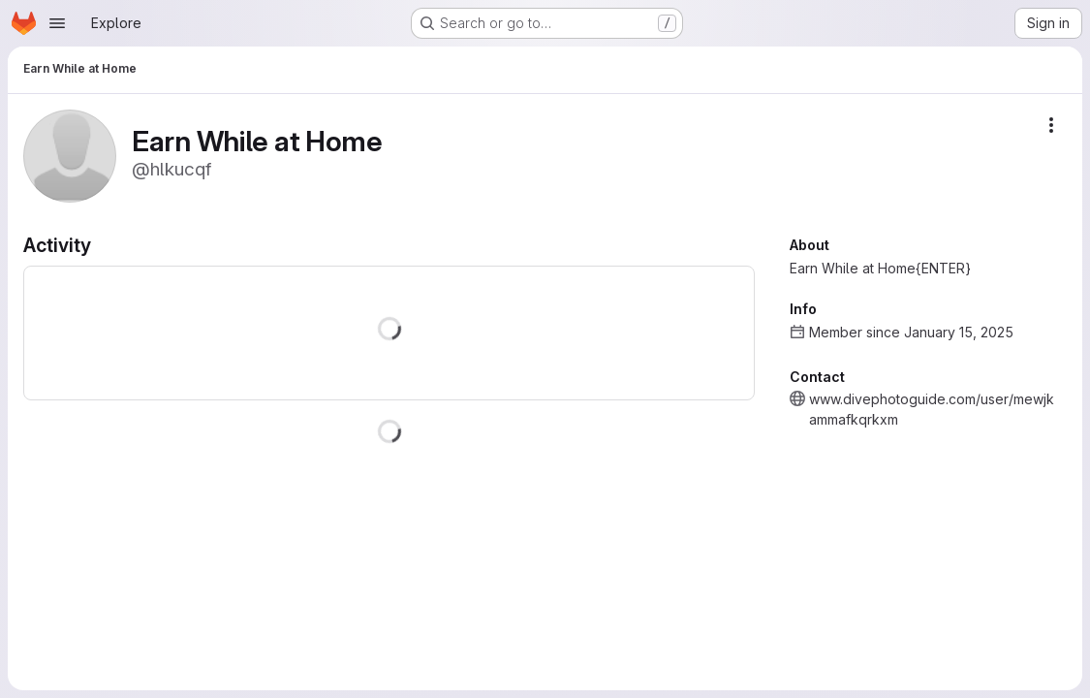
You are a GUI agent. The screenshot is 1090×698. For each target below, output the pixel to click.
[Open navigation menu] (57, 23)
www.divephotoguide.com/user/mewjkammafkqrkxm (931, 409)
